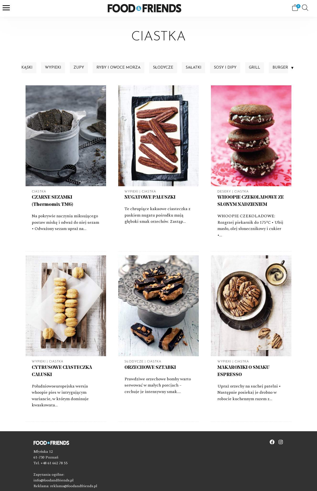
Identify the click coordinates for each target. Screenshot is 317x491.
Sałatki (193, 68)
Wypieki (53, 68)
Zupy (79, 68)
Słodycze (163, 68)
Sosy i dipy (225, 68)
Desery (224, 191)
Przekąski (21, 68)
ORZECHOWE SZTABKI (150, 367)
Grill (254, 68)
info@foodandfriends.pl (53, 480)
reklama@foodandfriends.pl (73, 486)
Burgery (281, 68)
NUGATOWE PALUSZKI (149, 197)
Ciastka (39, 191)
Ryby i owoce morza (118, 68)
